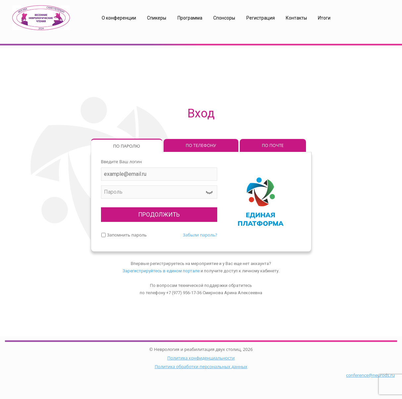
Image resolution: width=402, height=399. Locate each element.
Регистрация (260, 18)
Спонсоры (224, 18)
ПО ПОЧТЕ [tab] (273, 145)
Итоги (324, 18)
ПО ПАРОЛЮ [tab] (126, 146)
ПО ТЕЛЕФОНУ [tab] (201, 145)
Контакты (296, 18)
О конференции (119, 18)
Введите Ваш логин (121, 162)
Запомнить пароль (127, 235)
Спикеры (156, 18)
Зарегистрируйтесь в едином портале (161, 270)
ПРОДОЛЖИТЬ (159, 214)
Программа (189, 18)
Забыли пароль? (200, 235)
